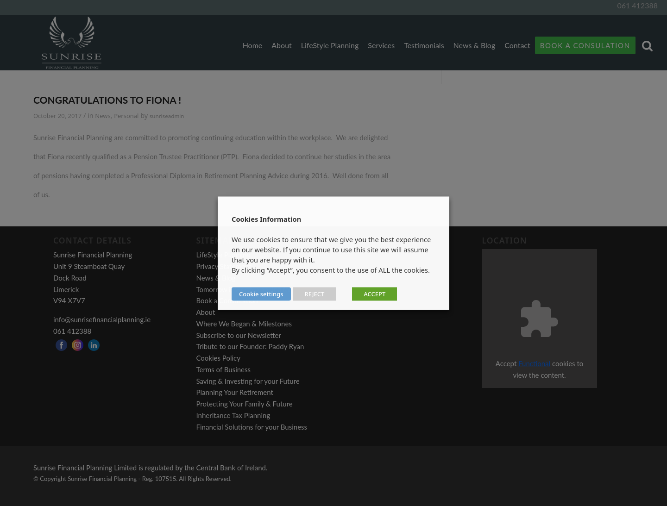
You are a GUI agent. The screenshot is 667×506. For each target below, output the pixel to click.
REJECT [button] (315, 293)
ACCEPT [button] (374, 293)
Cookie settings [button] (261, 293)
